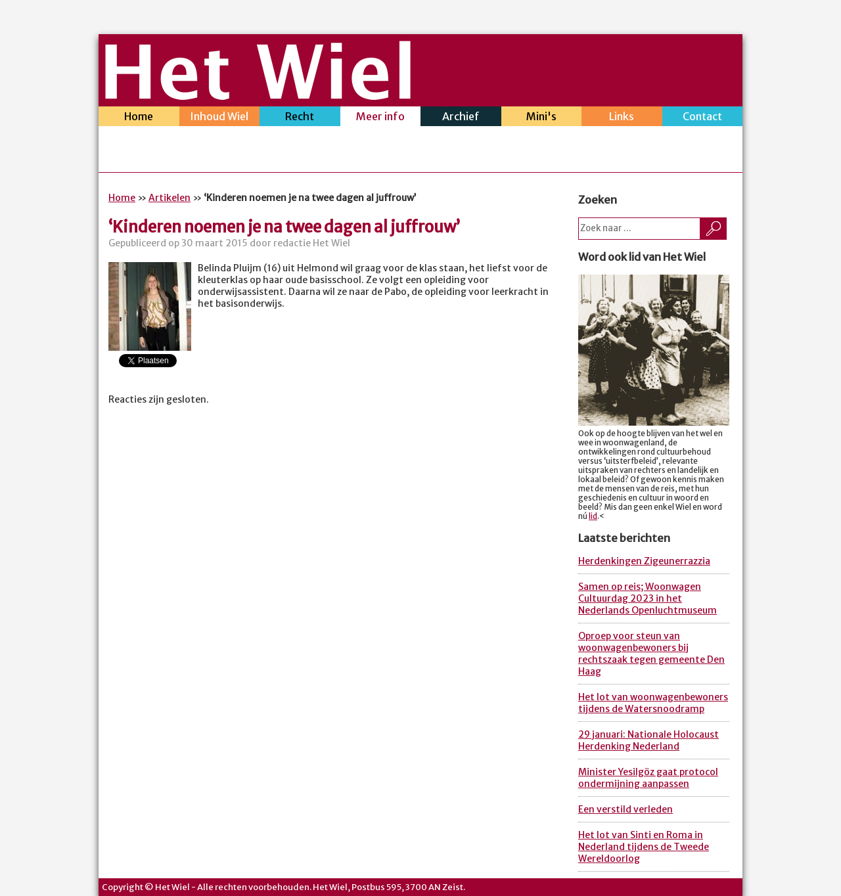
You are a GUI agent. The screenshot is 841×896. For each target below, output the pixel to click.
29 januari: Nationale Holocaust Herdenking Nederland (648, 740)
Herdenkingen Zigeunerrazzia (644, 561)
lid (593, 516)
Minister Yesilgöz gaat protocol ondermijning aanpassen (648, 778)
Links (621, 118)
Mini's (541, 118)
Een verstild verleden (625, 809)
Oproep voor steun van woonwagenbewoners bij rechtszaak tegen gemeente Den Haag (651, 653)
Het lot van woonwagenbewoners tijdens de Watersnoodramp (653, 703)
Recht (300, 118)
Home (139, 118)
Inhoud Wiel (219, 118)
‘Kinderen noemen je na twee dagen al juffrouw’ (284, 227)
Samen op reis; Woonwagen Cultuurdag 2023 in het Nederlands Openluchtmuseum (647, 598)
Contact (702, 118)
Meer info (380, 118)
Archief (460, 118)
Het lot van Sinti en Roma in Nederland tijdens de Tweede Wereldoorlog (643, 846)
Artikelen (169, 198)
